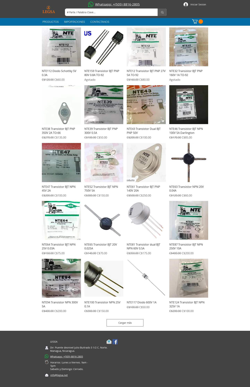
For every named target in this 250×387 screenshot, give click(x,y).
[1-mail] (109, 341)
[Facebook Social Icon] (115, 341)
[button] (197, 21)
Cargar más (125, 322)
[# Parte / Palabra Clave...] (108, 12)
